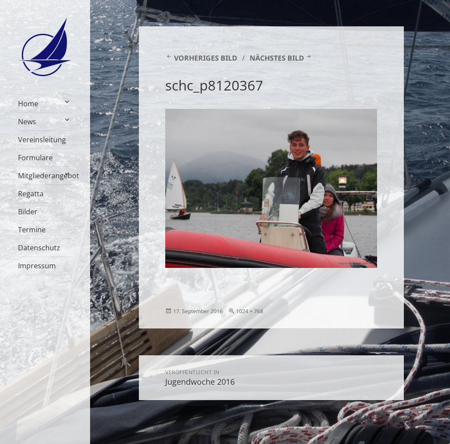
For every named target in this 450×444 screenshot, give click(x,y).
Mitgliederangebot (45, 175)
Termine (32, 230)
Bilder (27, 212)
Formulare (35, 157)
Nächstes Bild (277, 58)
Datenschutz (39, 248)
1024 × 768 (249, 311)
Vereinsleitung (42, 139)
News (27, 121)
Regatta (31, 194)
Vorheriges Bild (205, 58)
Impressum (37, 266)
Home (28, 103)
